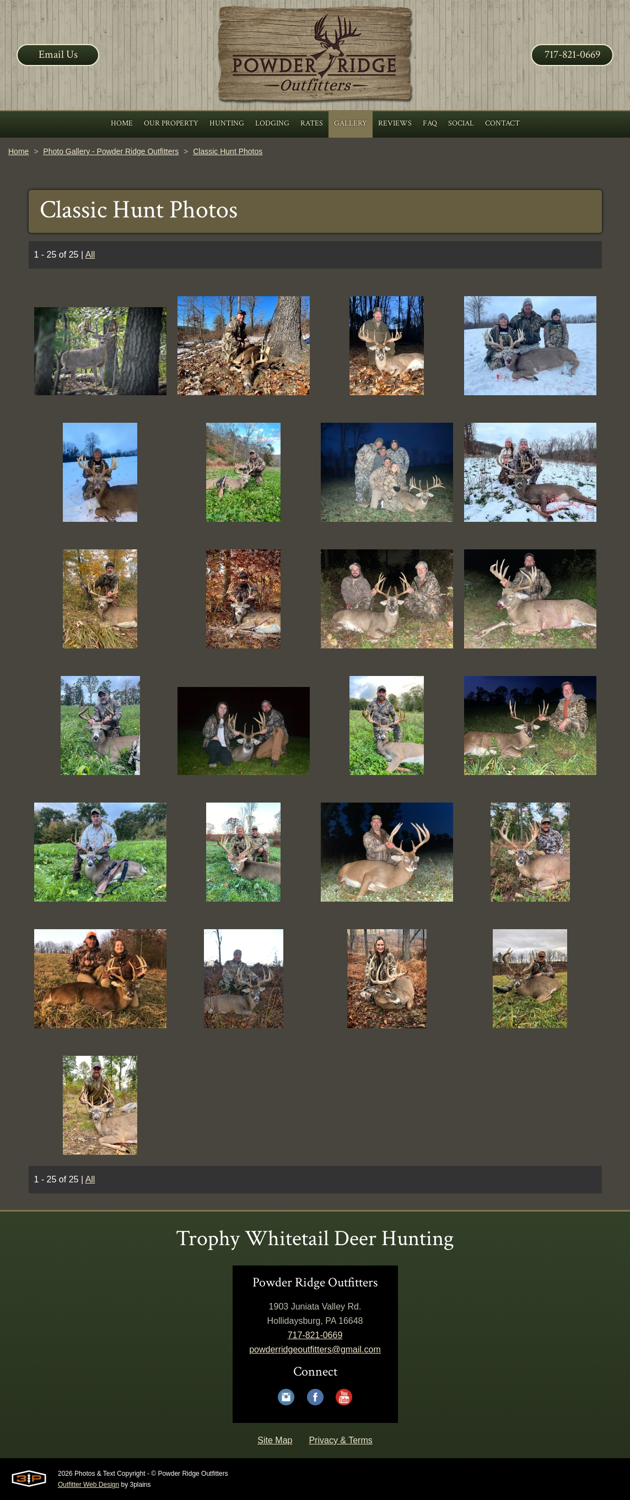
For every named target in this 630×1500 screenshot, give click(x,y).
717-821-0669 (572, 54)
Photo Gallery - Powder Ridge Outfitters (111, 151)
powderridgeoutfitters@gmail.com (315, 1349)
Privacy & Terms (340, 1440)
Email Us (58, 54)
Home (18, 151)
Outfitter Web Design (88, 1484)
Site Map (274, 1440)
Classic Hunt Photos (227, 151)
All (90, 254)
